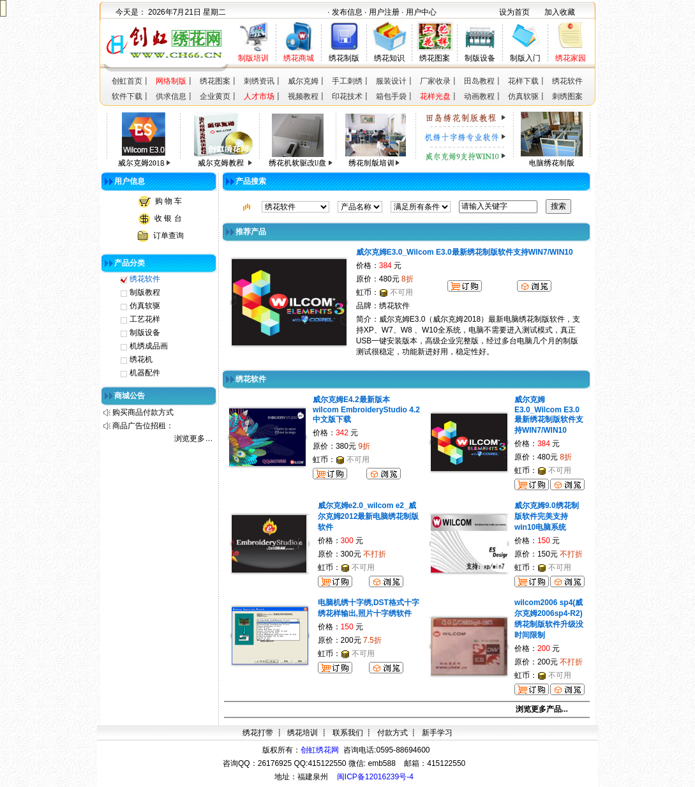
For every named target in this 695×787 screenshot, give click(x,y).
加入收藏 (559, 12)
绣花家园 (570, 58)
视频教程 (303, 96)
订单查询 (168, 235)
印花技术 (347, 96)
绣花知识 (389, 58)
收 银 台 (168, 218)
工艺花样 (145, 319)
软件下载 (127, 96)
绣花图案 (434, 58)
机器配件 (145, 372)
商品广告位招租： (143, 425)
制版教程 (145, 292)
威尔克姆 (303, 81)
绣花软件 (567, 81)
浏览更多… (193, 438)
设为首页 (514, 12)
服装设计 (391, 81)
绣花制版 (344, 58)
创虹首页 (127, 81)
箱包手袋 (391, 96)
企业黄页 (215, 96)
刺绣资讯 (259, 81)
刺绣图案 (567, 96)
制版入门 (525, 58)
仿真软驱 (523, 96)
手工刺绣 (347, 81)
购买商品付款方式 (143, 412)
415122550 (446, 763)
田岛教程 (479, 81)
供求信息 (171, 96)
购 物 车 (169, 201)
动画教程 (479, 96)
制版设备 (480, 58)
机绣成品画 (149, 345)
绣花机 (141, 359)
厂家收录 (435, 81)
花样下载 (523, 81)
